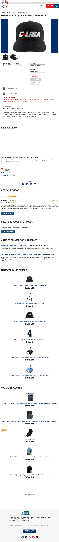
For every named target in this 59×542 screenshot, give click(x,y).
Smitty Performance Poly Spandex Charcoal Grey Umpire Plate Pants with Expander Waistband (29, 421)
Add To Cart (35, 80)
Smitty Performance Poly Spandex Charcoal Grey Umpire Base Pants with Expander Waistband (29, 403)
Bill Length (33, 63)
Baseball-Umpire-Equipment (8, 12)
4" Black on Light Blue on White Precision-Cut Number (29, 339)
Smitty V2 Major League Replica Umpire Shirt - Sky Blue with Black (29, 457)
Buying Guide (12, 93)
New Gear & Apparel (36, 1)
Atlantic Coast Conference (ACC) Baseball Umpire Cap (29, 321)
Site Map (11, 525)
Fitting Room (12, 88)
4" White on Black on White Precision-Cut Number (29, 303)
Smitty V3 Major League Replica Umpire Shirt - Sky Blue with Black (29, 375)
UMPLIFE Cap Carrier (29, 439)
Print (11, 175)
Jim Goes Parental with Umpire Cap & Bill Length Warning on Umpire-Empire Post (27, 255)
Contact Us (42, 525)
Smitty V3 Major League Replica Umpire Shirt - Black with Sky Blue (29, 357)
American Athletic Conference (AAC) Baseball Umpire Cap (29, 285)
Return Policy (29, 525)
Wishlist (4, 175)
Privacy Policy (22, 525)
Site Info (16, 525)
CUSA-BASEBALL (22, 12)
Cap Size (32, 69)
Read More (51, 120)
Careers (47, 525)
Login (41, 5)
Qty (17, 63)
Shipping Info (36, 525)
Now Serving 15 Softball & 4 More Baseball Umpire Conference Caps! (23, 246)
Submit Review (8, 213)
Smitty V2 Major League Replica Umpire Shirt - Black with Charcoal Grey (30, 475)
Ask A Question (8, 231)
